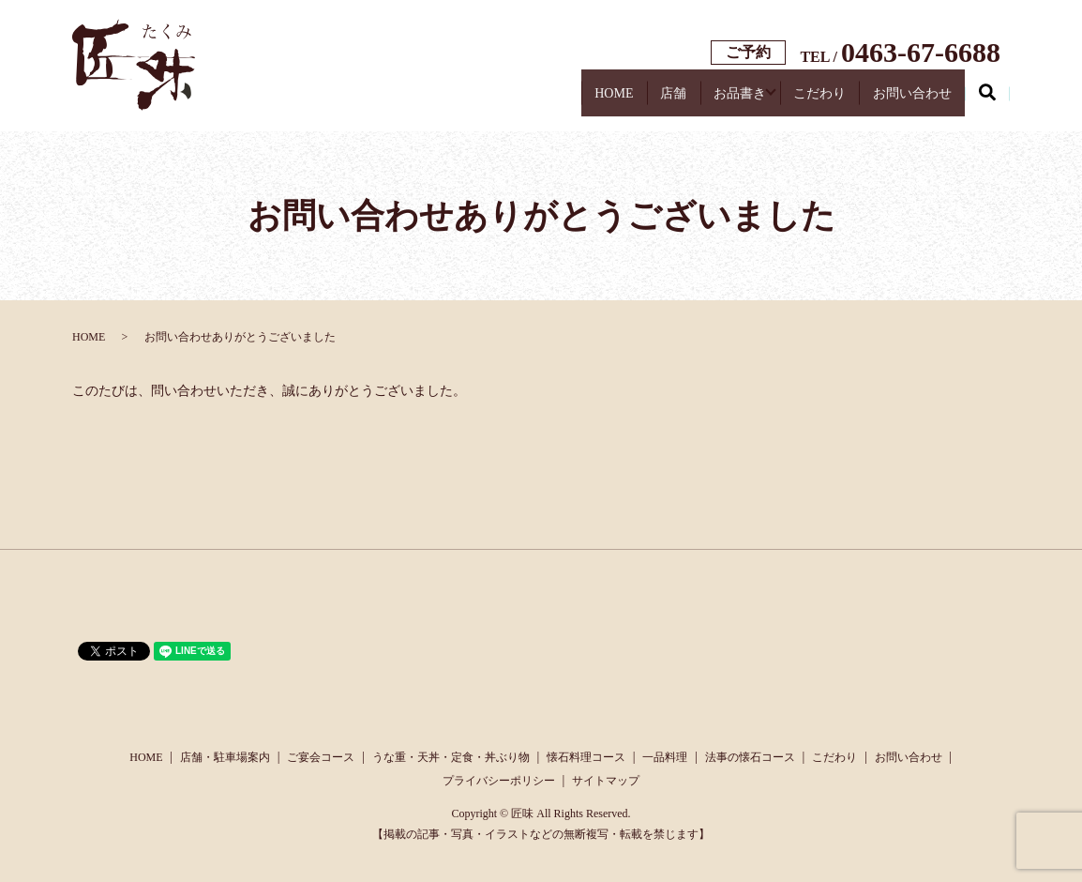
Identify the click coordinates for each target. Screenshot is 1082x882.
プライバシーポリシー (499, 780)
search (998, 102)
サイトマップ (605, 780)
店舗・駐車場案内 (225, 757)
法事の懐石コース (750, 757)
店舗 (582, 99)
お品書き (672, 99)
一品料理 (664, 757)
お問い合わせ (897, 99)
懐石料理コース (586, 757)
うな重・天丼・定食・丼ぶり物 (451, 757)
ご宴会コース (320, 757)
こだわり (777, 99)
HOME (498, 99)
